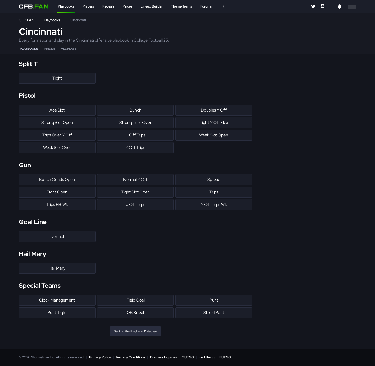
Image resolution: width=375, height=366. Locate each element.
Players (88, 6)
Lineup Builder (152, 6)
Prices (127, 6)
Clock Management (57, 300)
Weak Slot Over (57, 147)
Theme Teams (181, 6)
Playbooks (66, 6)
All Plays (69, 48)
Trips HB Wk (57, 204)
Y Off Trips (135, 147)
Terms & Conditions (130, 357)
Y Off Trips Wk (214, 204)
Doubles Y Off (214, 110)
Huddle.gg (207, 357)
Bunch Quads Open (57, 179)
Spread (213, 179)
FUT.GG (225, 357)
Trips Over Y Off (57, 135)
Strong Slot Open (57, 122)
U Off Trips (135, 135)
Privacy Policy (100, 357)
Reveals (108, 6)
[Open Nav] (223, 6)
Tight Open (57, 192)
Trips (213, 192)
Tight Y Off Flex (213, 122)
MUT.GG (188, 357)
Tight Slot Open (135, 192)
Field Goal (135, 300)
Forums (206, 6)
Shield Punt (213, 312)
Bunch (135, 110)
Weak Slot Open (213, 135)
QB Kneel (135, 312)
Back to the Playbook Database (135, 331)
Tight (57, 78)
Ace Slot (57, 110)
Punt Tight (57, 312)
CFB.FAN (26, 20)
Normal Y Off (135, 179)
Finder (49, 48)
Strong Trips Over (135, 122)
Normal (57, 236)
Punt (213, 300)
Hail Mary (57, 268)
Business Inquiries (163, 357)
